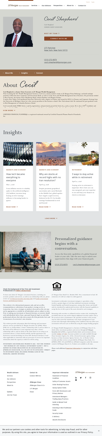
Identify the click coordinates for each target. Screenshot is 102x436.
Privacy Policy (87, 432)
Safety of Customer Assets (61, 381)
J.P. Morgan (34, 388)
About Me (9, 73)
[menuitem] (46, 6)
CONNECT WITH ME (58, 38)
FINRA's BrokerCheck (23, 291)
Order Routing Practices (60, 384)
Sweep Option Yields (59, 388)
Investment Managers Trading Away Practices (60, 398)
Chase (32, 392)
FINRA (59, 334)
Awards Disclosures (59, 420)
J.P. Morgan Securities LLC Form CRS (21, 299)
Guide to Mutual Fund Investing (59, 403)
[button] (99, 431)
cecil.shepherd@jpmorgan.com (57, 62)
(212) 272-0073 (61, 264)
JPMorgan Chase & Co (37, 385)
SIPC (65, 334)
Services (35, 5)
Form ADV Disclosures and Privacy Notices (61, 392)
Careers (88, 2)
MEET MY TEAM (50, 33)
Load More (50, 218)
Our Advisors (11, 379)
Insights (24, 73)
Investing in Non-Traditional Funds (61, 409)
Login (92, 2)
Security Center (57, 413)
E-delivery (55, 416)
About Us (71, 5)
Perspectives (59, 5)
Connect (39, 73)
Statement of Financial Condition (60, 377)
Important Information (73, 348)
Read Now (11, 207)
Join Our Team (12, 395)
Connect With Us (35, 376)
